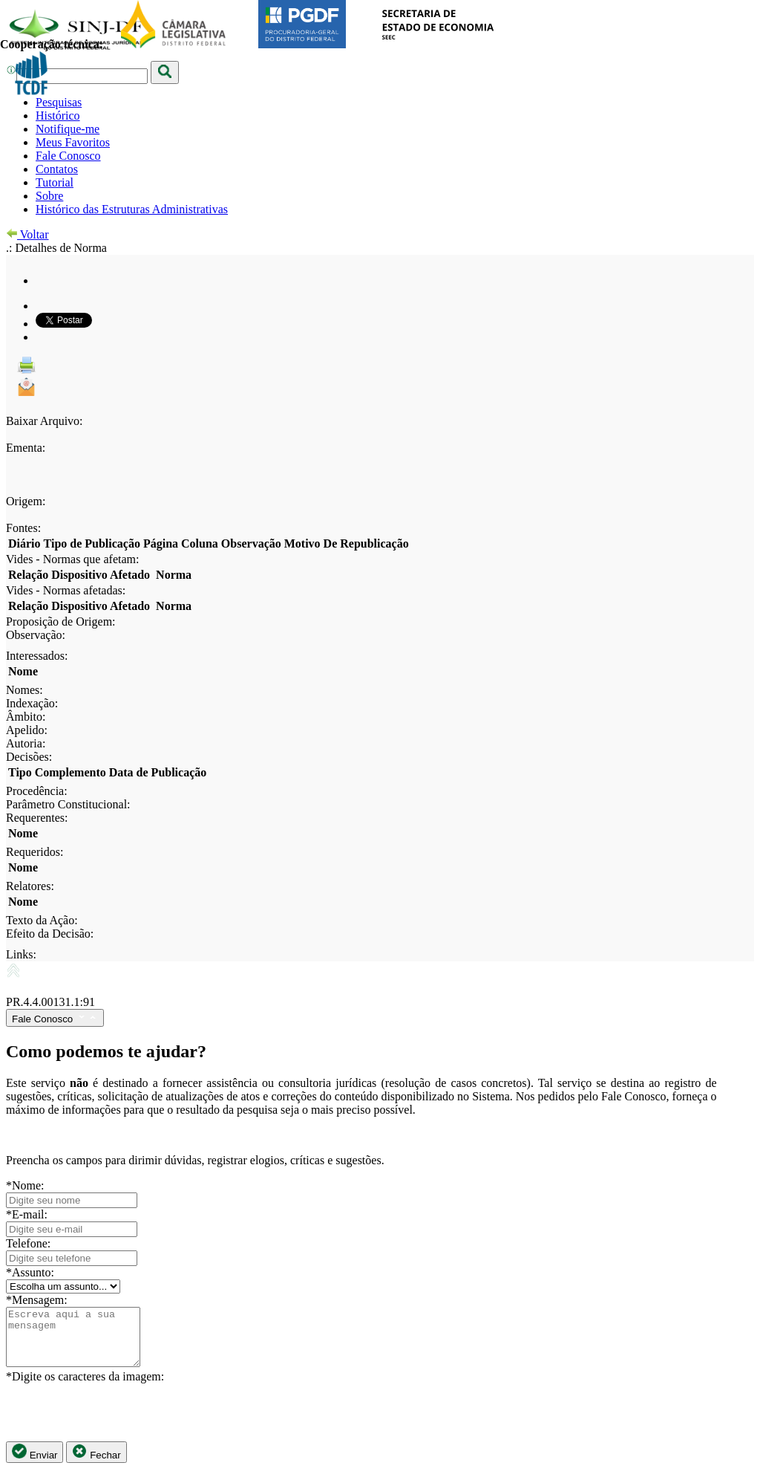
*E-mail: (27, 1214)
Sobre (49, 195)
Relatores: (30, 886)
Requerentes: (37, 817)
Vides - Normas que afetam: (72, 559)
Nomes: (24, 690)
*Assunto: (30, 1272)
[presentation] (119, 1424)
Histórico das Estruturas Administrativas (132, 209)
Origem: (25, 501)
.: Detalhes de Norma (56, 247)
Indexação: (32, 703)
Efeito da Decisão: (50, 933)
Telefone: (28, 1243)
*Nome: (25, 1185)
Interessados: (37, 655)
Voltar (27, 234)
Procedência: (37, 791)
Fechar (96, 1463)
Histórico (58, 115)
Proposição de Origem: (61, 621)
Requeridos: (34, 852)
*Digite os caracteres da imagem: (85, 1387)
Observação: (35, 635)
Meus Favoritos (73, 142)
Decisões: (29, 756)
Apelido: (27, 730)
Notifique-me (67, 129)
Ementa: (25, 447)
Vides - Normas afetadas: (65, 590)
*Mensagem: (37, 1300)
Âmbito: (25, 716)
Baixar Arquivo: (44, 421)
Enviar (34, 1463)
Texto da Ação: (42, 920)
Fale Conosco (68, 155)
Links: (21, 954)
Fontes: (23, 528)
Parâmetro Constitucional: (68, 804)
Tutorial (54, 182)
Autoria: (25, 743)
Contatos (57, 169)
